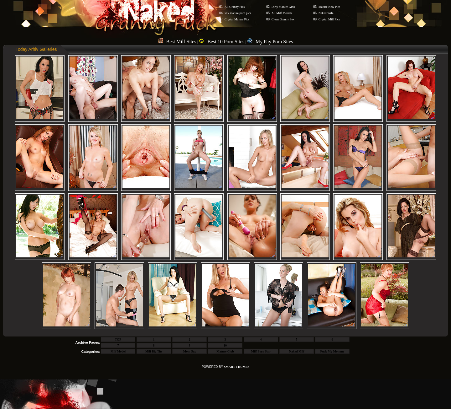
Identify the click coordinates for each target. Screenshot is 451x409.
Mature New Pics (329, 6)
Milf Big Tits (153, 351)
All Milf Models (282, 13)
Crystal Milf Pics (329, 19)
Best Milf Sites (177, 41)
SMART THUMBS (236, 367)
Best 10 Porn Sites (221, 41)
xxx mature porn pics (238, 13)
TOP (118, 339)
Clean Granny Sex (283, 19)
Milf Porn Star (261, 351)
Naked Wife (326, 13)
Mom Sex (189, 351)
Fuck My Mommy (332, 351)
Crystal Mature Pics (237, 19)
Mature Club (225, 351)
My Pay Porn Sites (270, 41)
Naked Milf (296, 351)
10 (225, 345)
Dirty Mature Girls (283, 6)
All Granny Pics (235, 6)
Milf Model (118, 351)
